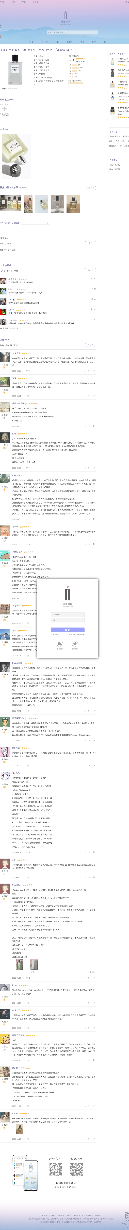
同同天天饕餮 (18, 1035)
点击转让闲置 (114, 169)
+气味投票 (4, 110)
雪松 (41, 70)
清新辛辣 (55, 81)
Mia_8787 (12, 320)
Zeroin (11, 310)
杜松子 (42, 67)
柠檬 (41, 63)
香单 (82, 42)
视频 (106, 42)
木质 (41, 81)
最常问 (3, 243)
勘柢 (14, 434)
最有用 (10, 271)
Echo (14, 985)
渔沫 (14, 378)
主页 (31, 42)
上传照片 (90, 188)
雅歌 (14, 631)
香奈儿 (42, 56)
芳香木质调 (44, 60)
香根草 (46, 70)
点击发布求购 (114, 165)
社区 (94, 42)
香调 (13, 2)
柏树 (47, 67)
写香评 (90, 345)
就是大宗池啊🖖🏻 (19, 403)
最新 (9, 243)
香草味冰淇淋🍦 (19, 718)
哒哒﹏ (11, 289)
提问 (90, 243)
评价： (9, 88)
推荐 (3, 271)
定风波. (15, 1068)
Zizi (13, 860)
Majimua (16, 748)
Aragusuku (17, 475)
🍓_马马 (16, 773)
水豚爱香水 (17, 552)
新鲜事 (70, 42)
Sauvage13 (17, 663)
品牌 (2, 2)
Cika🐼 (11, 299)
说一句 (90, 270)
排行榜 (45, 42)
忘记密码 (54, 634)
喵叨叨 (15, 527)
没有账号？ (77, 634)
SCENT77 (16, 885)
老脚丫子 (12, 279)
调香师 (36, 2)
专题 (57, 42)
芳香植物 (47, 81)
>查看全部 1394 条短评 (9, 328)
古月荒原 (16, 353)
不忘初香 (16, 606)
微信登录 (60, 649)
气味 (24, 2)
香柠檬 (46, 63)
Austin (15, 1113)
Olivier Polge (46, 77)
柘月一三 (16, 1010)
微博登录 (75, 649)
